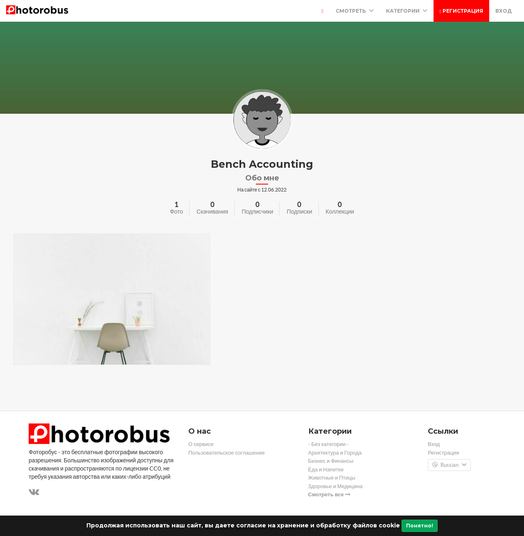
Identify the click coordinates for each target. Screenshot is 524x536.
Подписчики (257, 211)
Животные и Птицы (331, 478)
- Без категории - (328, 444)
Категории (406, 11)
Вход (503, 11)
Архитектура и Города (335, 453)
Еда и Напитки (326, 469)
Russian (449, 465)
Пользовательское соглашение (226, 453)
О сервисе (201, 444)
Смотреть (355, 11)
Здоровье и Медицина (335, 486)
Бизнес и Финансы (331, 461)
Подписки (299, 211)
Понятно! (419, 525)
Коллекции (340, 211)
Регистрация (461, 11)
